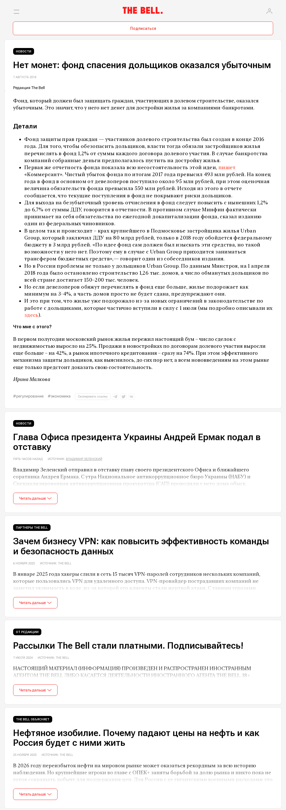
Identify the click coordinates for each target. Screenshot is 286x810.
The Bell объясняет (32, 719)
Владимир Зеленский (84, 459)
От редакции (27, 632)
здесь (31, 315)
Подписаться (143, 28)
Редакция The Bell (29, 87)
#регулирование (28, 396)
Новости (23, 51)
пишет (227, 167)
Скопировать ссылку (93, 396)
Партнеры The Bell (32, 527)
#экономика (59, 396)
